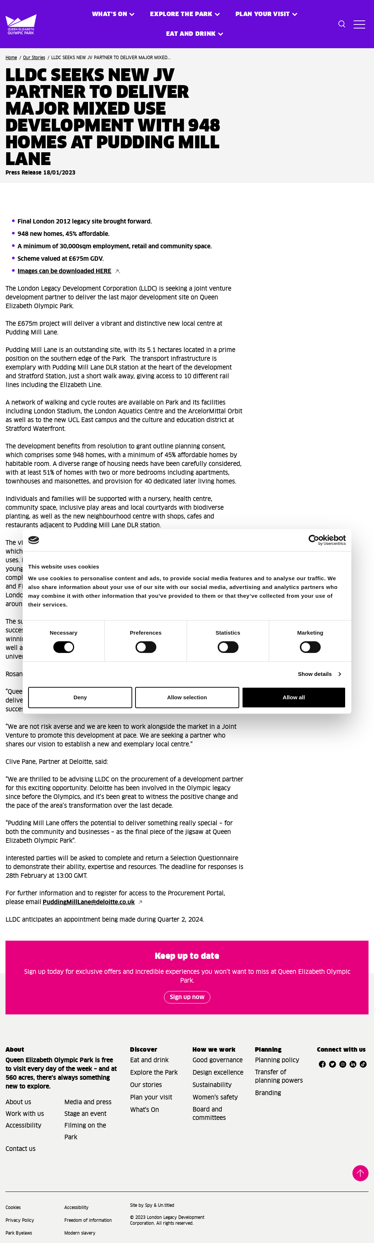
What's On (144, 1110)
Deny (80, 697)
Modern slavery (79, 1233)
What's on (109, 14)
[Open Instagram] (343, 1064)
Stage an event (85, 1114)
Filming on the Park (85, 1131)
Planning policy (277, 1060)
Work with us (24, 1114)
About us (18, 1102)
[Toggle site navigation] (359, 24)
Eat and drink (149, 1060)
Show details (315, 674)
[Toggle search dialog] (342, 24)
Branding (268, 1093)
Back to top (360, 1173)
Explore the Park (181, 14)
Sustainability (212, 1085)
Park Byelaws (18, 1233)
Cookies (12, 1208)
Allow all (294, 697)
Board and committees (209, 1114)
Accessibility (23, 1126)
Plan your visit (263, 14)
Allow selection (187, 697)
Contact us (20, 1149)
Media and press (87, 1102)
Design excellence (217, 1073)
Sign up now (187, 997)
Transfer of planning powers (279, 1077)
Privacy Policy (19, 1221)
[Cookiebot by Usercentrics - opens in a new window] (314, 540)
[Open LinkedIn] (353, 1064)
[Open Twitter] (332, 1064)
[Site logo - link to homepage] (14, 24)
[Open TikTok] (363, 1064)
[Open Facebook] (322, 1064)
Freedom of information (88, 1221)
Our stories (146, 1085)
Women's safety (215, 1098)
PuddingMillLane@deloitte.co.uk (89, 902)
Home (11, 58)
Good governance (217, 1060)
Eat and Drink (191, 34)
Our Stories (34, 58)
